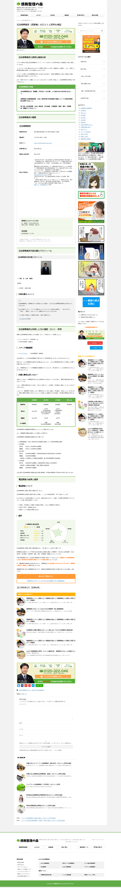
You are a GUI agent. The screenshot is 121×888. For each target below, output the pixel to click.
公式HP (22, 319)
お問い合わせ (20, 864)
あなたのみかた (23, 353)
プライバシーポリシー (22, 867)
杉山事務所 (43, 866)
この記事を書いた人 (24, 587)
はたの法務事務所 (45, 863)
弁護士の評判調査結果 (38, 690)
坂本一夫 (24, 694)
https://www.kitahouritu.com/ (43, 143)
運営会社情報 (95, 15)
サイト (21, 735)
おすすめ (38, 15)
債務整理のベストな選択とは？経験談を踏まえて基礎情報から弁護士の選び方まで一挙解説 (96, 362)
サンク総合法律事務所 (90, 863)
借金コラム (84, 129)
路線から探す (84, 136)
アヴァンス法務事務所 (90, 866)
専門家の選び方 (80, 15)
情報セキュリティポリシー (23, 873)
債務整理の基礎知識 (86, 108)
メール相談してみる (96, 348)
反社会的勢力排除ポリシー (23, 876)
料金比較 (52, 15)
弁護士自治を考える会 (40, 175)
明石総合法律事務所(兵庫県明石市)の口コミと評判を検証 (44, 795)
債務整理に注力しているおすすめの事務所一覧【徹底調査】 (46, 581)
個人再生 (83, 117)
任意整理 (83, 110)
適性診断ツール (84, 847)
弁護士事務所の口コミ (25, 690)
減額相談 (67, 15)
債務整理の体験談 (86, 139)
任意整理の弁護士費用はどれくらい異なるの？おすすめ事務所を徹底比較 (49, 630)
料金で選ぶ (64, 847)
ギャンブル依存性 (86, 132)
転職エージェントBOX (90, 874)
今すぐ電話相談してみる (95, 343)
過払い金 (83, 113)
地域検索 (50, 847)
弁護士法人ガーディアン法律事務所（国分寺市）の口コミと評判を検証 (48, 763)
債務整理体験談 (24, 15)
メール (21, 729)
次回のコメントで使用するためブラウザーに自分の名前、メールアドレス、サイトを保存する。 (45, 743)
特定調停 (83, 115)
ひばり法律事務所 (67, 866)
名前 (20, 723)
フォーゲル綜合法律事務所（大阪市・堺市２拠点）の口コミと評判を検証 (43, 820)
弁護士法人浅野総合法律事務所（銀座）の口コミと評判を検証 (46, 774)
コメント (22, 704)
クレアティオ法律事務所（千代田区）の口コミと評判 (43, 784)
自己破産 (83, 120)
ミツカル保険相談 (67, 874)
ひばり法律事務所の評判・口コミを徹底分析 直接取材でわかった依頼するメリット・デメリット (96, 431)
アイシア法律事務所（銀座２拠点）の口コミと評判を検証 (38, 818)
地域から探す (84, 134)
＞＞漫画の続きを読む (91, 302)
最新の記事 (36, 587)
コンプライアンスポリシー (23, 871)
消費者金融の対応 (86, 127)
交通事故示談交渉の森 (46, 874)
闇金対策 (83, 122)
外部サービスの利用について (24, 869)
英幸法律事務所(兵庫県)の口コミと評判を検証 (40, 805)
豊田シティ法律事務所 (40, 185)
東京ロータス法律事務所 (68, 863)
